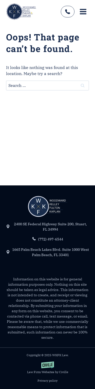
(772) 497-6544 (67, 11)
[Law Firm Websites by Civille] (47, 367)
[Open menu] (83, 11)
